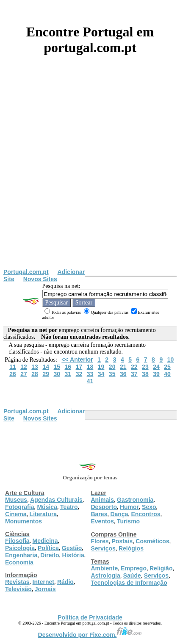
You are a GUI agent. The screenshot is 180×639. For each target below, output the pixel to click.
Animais (102, 499)
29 (45, 374)
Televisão (18, 589)
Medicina (45, 540)
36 (123, 374)
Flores (100, 541)
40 (167, 374)
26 (12, 374)
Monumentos (23, 521)
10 (170, 359)
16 (68, 366)
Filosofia (17, 540)
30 (56, 374)
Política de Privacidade (90, 617)
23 (145, 366)
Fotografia (19, 506)
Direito (49, 555)
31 (68, 374)
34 (101, 374)
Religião (161, 568)
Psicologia (20, 548)
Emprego (134, 568)
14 (45, 366)
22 (134, 366)
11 (12, 366)
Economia (19, 562)
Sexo (149, 506)
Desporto (104, 506)
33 (90, 374)
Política (48, 548)
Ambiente (104, 568)
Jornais (45, 589)
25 (167, 366)
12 (23, 366)
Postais (122, 541)
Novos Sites (40, 279)
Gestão (72, 548)
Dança (119, 514)
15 (56, 366)
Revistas (17, 581)
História (73, 555)
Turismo (128, 521)
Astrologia (105, 575)
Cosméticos (152, 541)
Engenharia (21, 555)
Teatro (69, 506)
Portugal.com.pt (26, 271)
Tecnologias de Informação (129, 582)
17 (79, 366)
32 (79, 374)
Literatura (43, 514)
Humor (129, 506)
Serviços (103, 548)
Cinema (16, 514)
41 (90, 381)
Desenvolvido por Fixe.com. (90, 634)
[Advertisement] (90, 174)
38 (145, 374)
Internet (43, 581)
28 (34, 374)
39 (156, 374)
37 (134, 374)
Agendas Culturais (56, 499)
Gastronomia (135, 499)
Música (47, 506)
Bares (99, 514)
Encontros (145, 514)
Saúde (132, 575)
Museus (16, 499)
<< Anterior (77, 359)
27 (23, 374)
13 (34, 366)
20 (112, 366)
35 (112, 374)
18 (90, 366)
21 (123, 366)
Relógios (131, 548)
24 (156, 366)
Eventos (102, 521)
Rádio (65, 581)
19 (101, 366)
